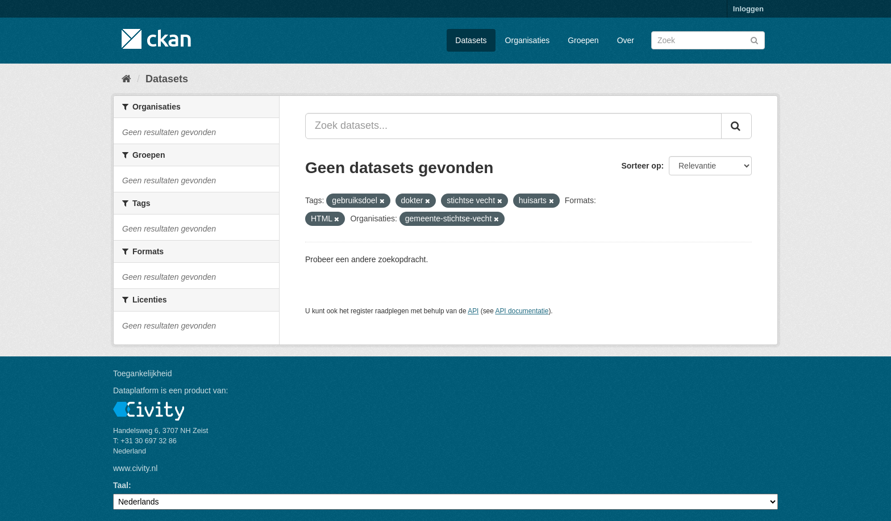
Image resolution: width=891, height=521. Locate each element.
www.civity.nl (135, 468)
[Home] (126, 79)
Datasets (470, 40)
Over (625, 40)
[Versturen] (754, 39)
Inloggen (748, 9)
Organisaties (527, 40)
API (473, 311)
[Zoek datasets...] (513, 126)
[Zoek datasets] (708, 40)
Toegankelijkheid (142, 373)
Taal (120, 485)
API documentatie (522, 311)
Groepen (583, 40)
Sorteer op (641, 165)
